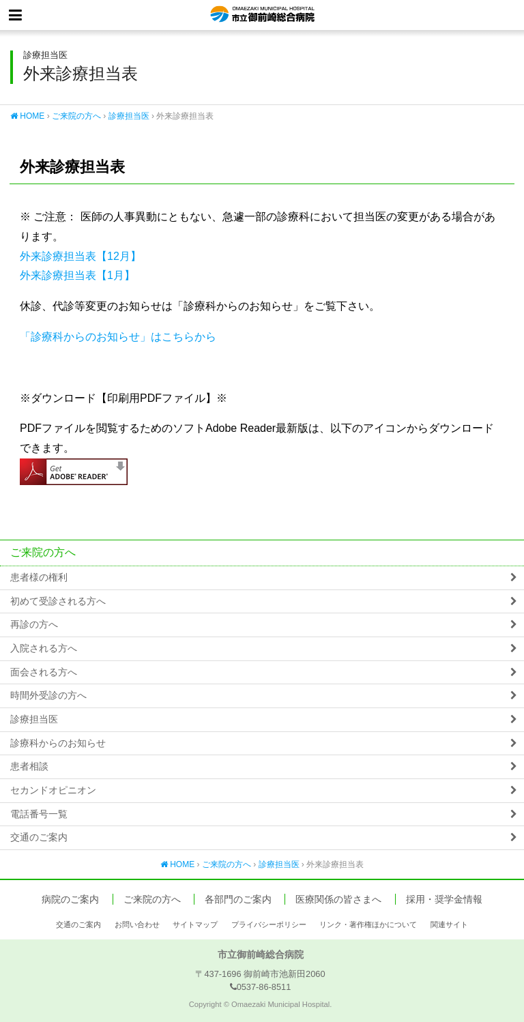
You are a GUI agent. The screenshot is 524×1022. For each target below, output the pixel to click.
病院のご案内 (70, 899)
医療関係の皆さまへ (338, 899)
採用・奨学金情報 (444, 899)
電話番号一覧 (39, 814)
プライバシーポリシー (268, 924)
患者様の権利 (39, 577)
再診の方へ (34, 624)
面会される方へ (43, 672)
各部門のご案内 (238, 899)
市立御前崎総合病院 (262, 15)
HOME (27, 116)
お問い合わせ (137, 924)
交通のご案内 (39, 837)
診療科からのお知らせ (58, 743)
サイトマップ (195, 924)
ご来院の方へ (76, 116)
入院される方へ (43, 648)
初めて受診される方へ (58, 601)
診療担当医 (128, 116)
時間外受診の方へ (48, 695)
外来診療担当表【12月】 (80, 256)
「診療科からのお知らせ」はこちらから (118, 336)
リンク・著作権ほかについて (368, 924)
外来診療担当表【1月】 (77, 275)
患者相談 (29, 766)
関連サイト (449, 924)
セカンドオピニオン (53, 790)
